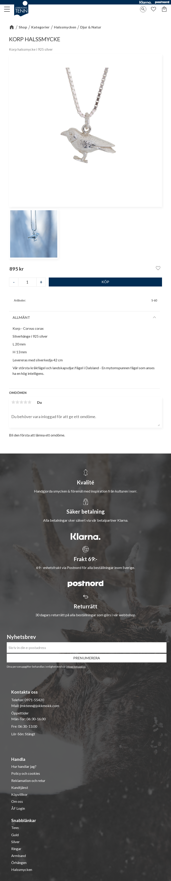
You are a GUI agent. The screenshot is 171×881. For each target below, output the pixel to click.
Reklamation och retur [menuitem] (28, 781)
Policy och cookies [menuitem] (25, 773)
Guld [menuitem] (15, 835)
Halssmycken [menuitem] (21, 870)
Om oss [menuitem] (17, 801)
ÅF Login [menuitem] (18, 808)
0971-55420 (34, 700)
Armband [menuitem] (18, 856)
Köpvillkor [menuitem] (19, 794)
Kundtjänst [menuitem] (19, 788)
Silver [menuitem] (15, 842)
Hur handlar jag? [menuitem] (23, 766)
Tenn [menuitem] (15, 828)
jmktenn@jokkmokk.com (39, 705)
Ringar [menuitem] (16, 849)
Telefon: (17, 700)
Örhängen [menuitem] (19, 863)
